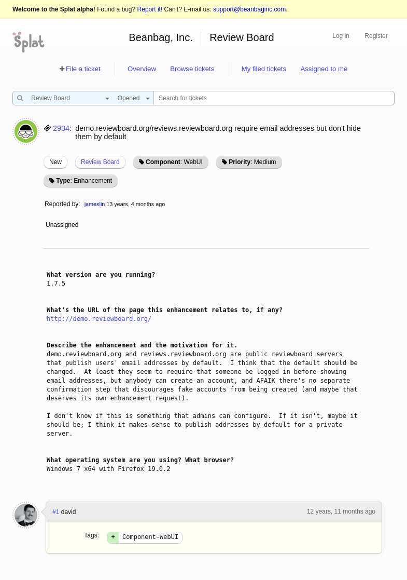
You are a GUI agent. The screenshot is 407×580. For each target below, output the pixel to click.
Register (376, 35)
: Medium (252, 162)
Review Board (241, 37)
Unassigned (63, 224)
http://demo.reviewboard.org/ (99, 318)
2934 (61, 128)
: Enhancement (84, 180)
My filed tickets (264, 69)
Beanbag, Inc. (160, 37)
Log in (340, 35)
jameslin (95, 204)
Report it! (150, 9)
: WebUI (174, 162)
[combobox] (67, 98)
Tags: (91, 535)
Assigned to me (323, 69)
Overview (142, 69)
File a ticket (83, 69)
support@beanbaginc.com (249, 9)
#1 (55, 512)
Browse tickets (192, 69)
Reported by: (62, 204)
